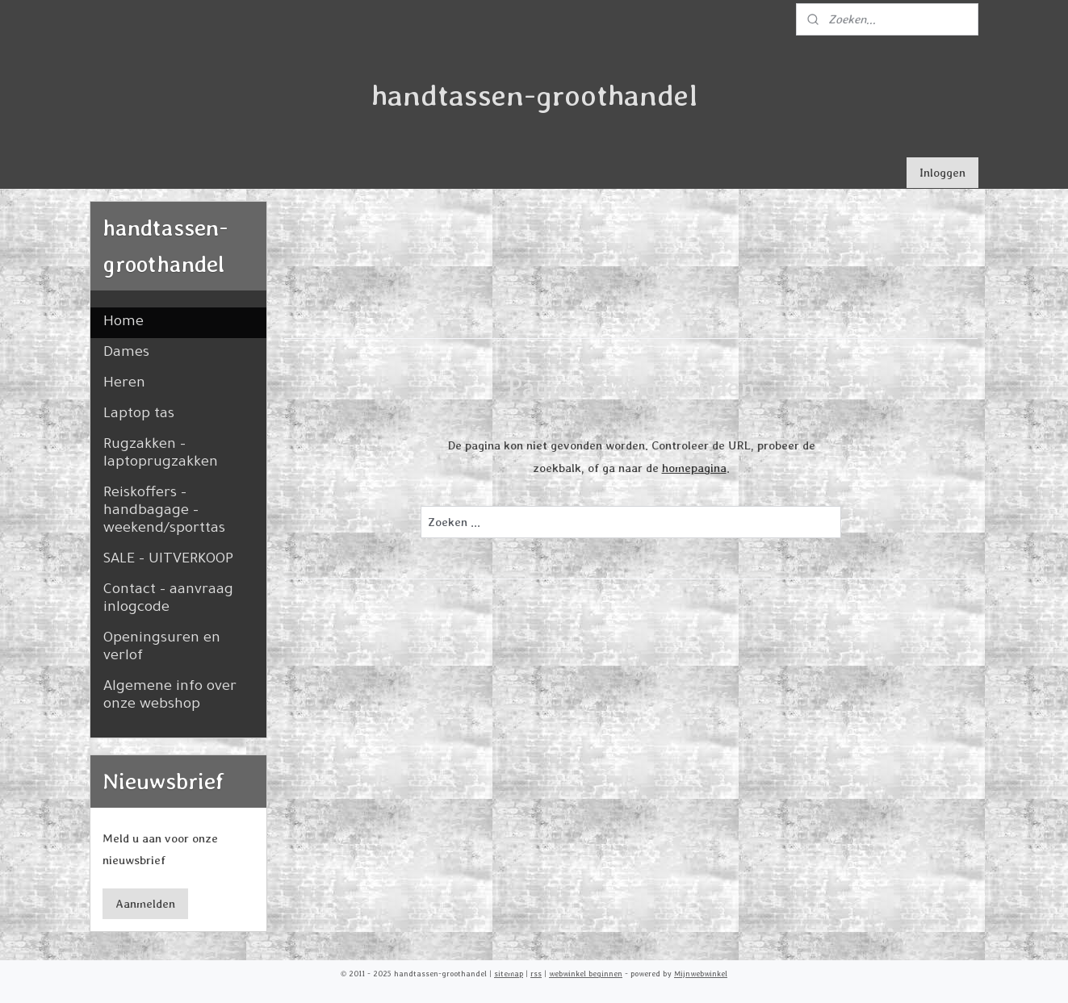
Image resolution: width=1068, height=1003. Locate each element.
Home (123, 323)
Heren (124, 384)
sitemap (508, 973)
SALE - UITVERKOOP (168, 560)
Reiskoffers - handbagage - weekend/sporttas (164, 511)
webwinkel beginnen (585, 973)
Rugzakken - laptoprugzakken (160, 454)
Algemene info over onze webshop (170, 696)
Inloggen (942, 172)
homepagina (694, 467)
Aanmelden (145, 903)
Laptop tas (138, 415)
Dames (126, 353)
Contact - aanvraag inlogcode (168, 599)
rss (536, 973)
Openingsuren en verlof (161, 648)
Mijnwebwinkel (700, 973)
